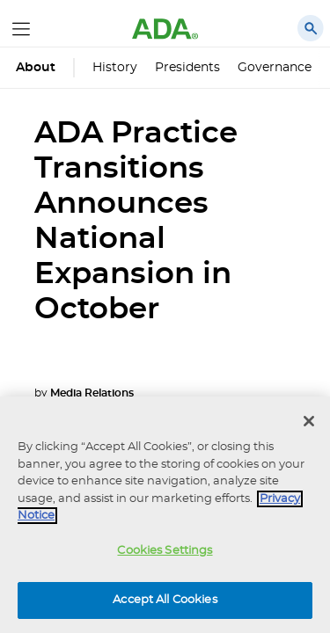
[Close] (309, 421)
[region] (165, 515)
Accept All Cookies (164, 600)
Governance (275, 68)
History (114, 68)
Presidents (187, 68)
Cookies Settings (164, 551)
